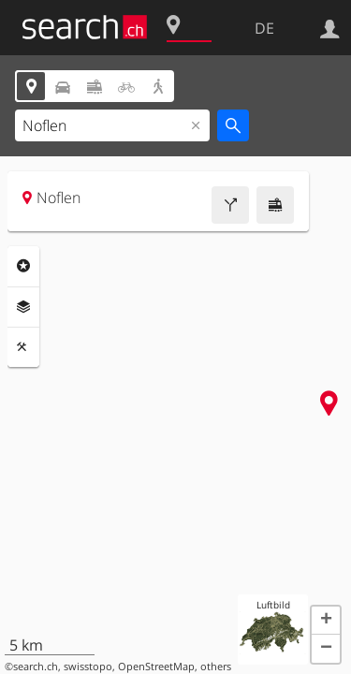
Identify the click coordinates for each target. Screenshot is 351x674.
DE (264, 28)
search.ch (35, 666)
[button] (326, 621)
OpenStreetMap (156, 666)
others (215, 666)
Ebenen (23, 307)
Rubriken (23, 266)
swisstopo (88, 666)
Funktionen (23, 347)
